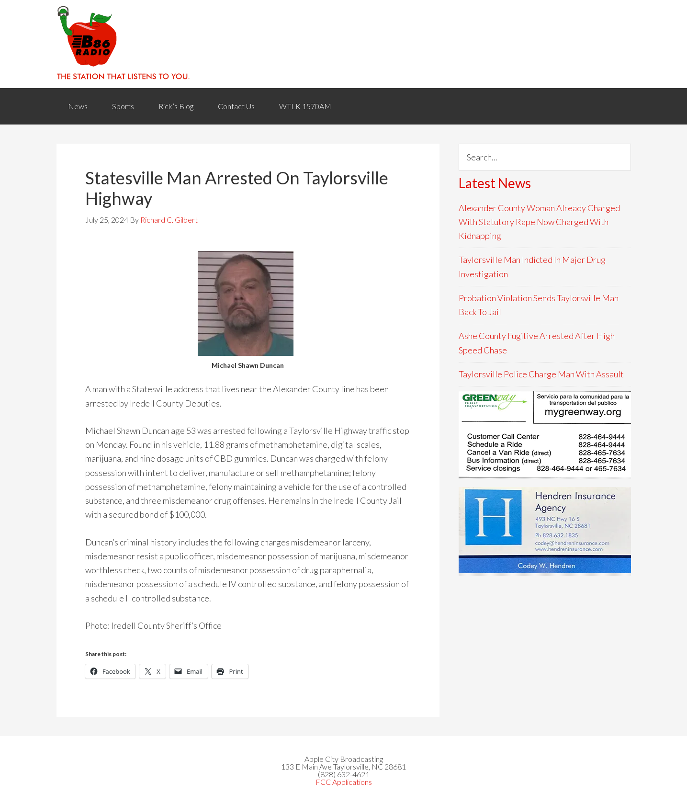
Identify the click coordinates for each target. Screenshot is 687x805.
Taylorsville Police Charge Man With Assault (541, 374)
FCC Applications (343, 781)
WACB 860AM (343, 44)
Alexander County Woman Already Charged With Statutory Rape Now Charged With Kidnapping (539, 222)
